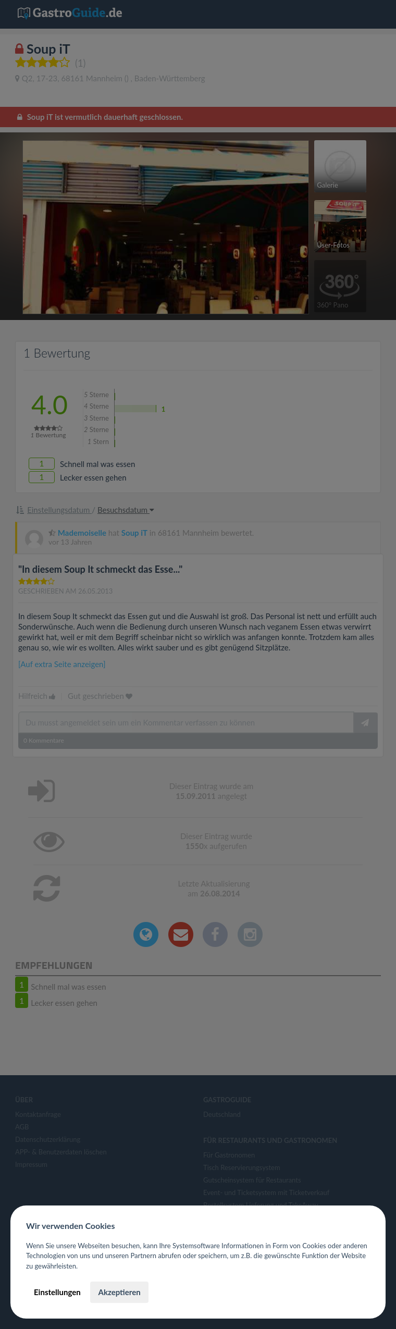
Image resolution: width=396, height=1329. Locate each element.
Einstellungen (57, 1292)
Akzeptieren (119, 1292)
